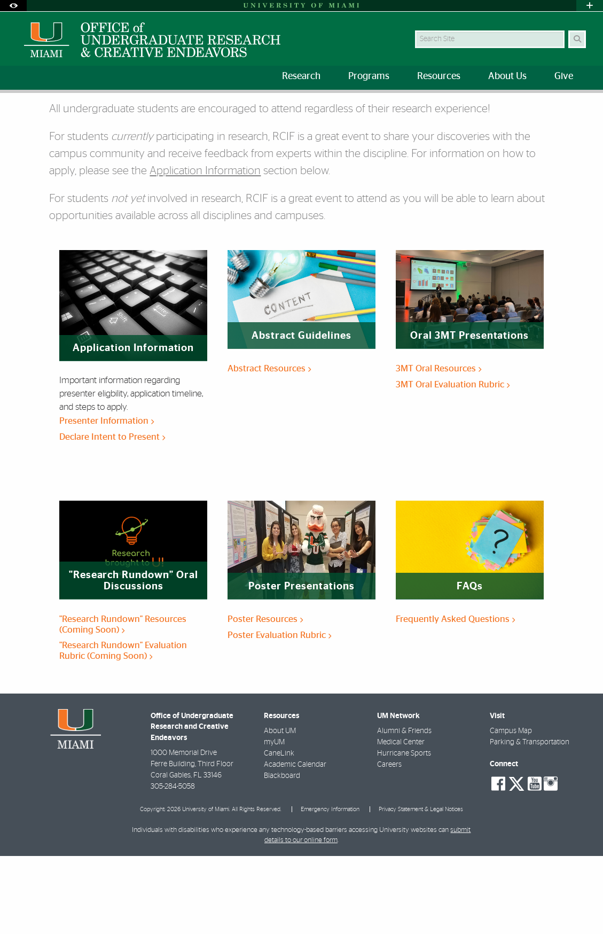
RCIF (54, 115)
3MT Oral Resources (438, 446)
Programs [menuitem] (368, 76)
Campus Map (511, 809)
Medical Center (401, 820)
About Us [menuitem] (507, 76)
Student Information (108, 115)
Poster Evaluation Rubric (279, 713)
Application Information (205, 248)
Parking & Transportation (529, 820)
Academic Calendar (295, 842)
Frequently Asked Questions (455, 697)
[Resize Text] (558, 108)
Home (22, 115)
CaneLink (279, 831)
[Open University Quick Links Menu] (589, 5)
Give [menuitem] (563, 76)
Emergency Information (330, 887)
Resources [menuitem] (438, 76)
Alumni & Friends (404, 809)
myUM (274, 820)
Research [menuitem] (301, 76)
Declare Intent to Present (112, 514)
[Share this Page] (582, 108)
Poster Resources (265, 697)
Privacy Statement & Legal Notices (421, 887)
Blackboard (282, 854)
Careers (389, 842)
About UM (280, 809)
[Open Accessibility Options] (13, 5)
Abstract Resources (269, 446)
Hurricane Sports (404, 831)
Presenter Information (106, 498)
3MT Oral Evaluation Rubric (453, 462)
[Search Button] (577, 39)
